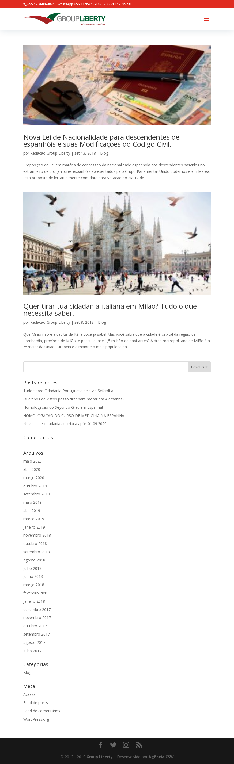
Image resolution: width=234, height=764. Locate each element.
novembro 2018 (37, 535)
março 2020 (33, 477)
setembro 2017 (36, 634)
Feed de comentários (41, 710)
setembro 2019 (36, 493)
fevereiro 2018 (35, 592)
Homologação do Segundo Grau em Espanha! (63, 407)
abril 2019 (31, 510)
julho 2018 (32, 568)
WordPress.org (36, 719)
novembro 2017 (37, 617)
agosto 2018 (34, 560)
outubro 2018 (35, 543)
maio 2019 (32, 502)
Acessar (30, 694)
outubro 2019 (35, 485)
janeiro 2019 (34, 527)
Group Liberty (99, 756)
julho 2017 (32, 650)
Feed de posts (35, 702)
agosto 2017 (34, 642)
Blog (104, 153)
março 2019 (33, 518)
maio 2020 (32, 461)
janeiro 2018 (34, 601)
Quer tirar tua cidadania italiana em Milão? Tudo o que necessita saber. (110, 309)
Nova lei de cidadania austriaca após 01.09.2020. (65, 423)
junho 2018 (33, 576)
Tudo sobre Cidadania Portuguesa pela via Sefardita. (68, 390)
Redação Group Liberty (50, 153)
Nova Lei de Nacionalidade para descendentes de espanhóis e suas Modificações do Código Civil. (101, 140)
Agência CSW (161, 756)
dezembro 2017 (37, 609)
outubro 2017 (35, 625)
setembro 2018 (36, 551)
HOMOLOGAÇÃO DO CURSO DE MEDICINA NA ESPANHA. (74, 415)
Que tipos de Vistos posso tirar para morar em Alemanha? (73, 399)
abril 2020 (31, 469)
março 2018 (33, 584)
